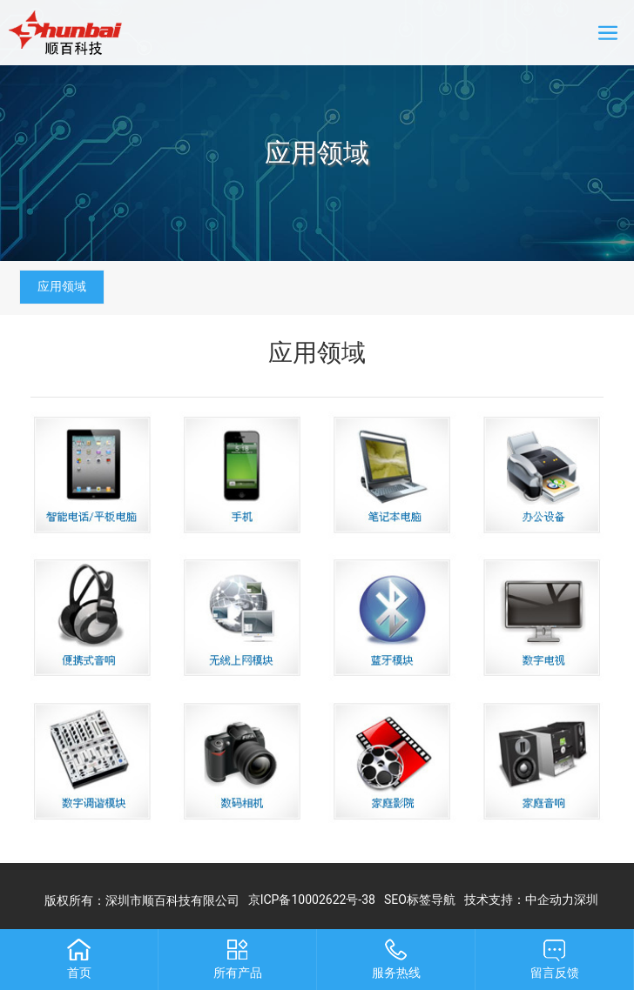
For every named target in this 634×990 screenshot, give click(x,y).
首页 (79, 973)
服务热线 (396, 973)
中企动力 (549, 899)
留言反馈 (554, 973)
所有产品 (237, 973)
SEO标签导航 (419, 899)
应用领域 (317, 152)
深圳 (586, 899)
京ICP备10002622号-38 (311, 899)
